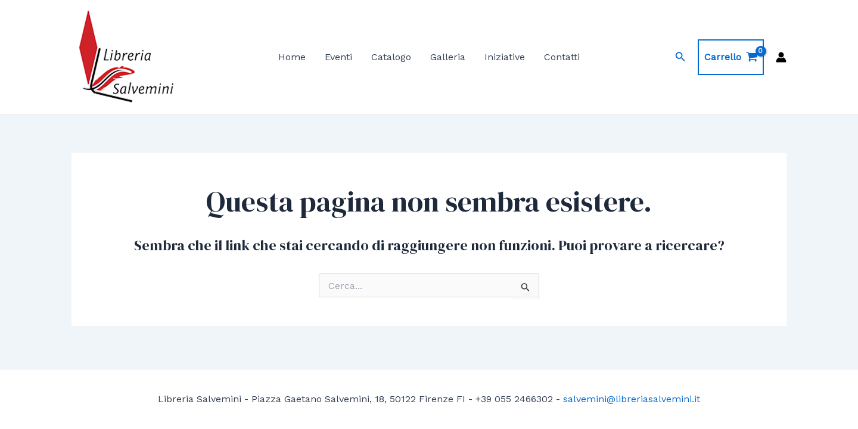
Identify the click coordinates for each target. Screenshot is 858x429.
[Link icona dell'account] (781, 57)
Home (292, 57)
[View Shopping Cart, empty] (731, 57)
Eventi (338, 57)
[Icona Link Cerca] (680, 57)
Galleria (447, 57)
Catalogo (391, 57)
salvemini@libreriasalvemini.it (631, 399)
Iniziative (504, 57)
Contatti (562, 57)
